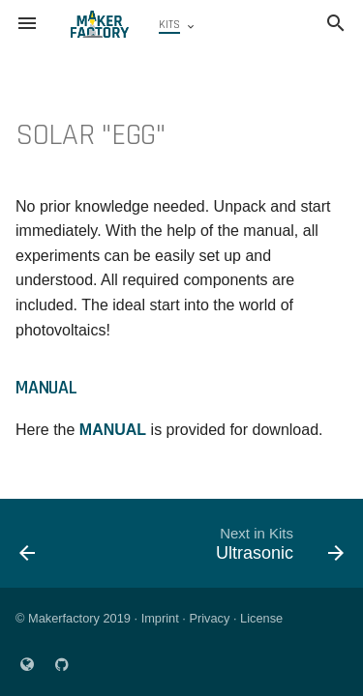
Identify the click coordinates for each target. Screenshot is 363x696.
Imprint (160, 618)
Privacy (209, 618)
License (261, 618)
